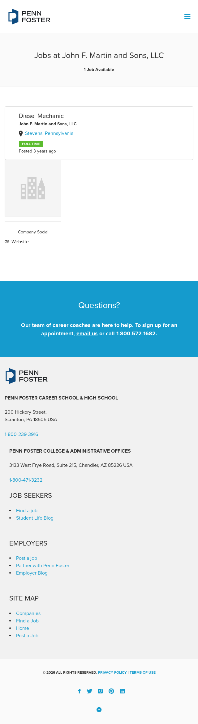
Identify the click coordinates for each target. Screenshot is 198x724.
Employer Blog (32, 573)
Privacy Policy (112, 672)
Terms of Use (143, 672)
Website (19, 242)
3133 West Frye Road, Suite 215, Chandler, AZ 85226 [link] (65, 465)
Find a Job (27, 621)
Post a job (26, 558)
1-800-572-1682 (136, 333)
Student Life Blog (35, 518)
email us (87, 333)
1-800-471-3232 (25, 480)
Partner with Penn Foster (42, 566)
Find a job (26, 511)
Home (22, 628)
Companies (28, 613)
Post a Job (27, 636)
